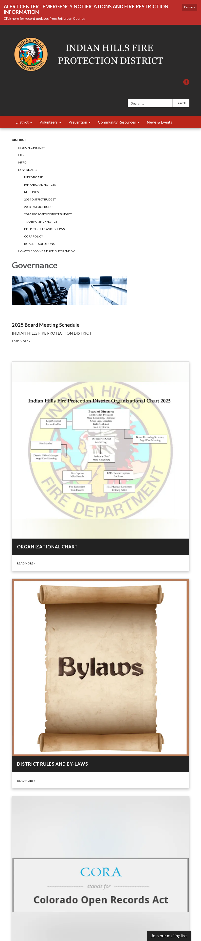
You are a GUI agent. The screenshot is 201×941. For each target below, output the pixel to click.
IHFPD (22, 162)
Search (181, 103)
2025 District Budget (40, 207)
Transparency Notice (40, 221)
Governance (28, 170)
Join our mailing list (169, 935)
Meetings (31, 192)
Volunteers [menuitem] (48, 122)
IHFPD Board (33, 177)
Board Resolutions (39, 244)
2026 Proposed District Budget (48, 214)
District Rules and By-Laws (44, 229)
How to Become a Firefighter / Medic (46, 251)
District (19, 140)
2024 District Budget (40, 199)
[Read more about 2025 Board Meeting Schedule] (100, 327)
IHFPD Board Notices (40, 184)
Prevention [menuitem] (78, 122)
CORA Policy (33, 236)
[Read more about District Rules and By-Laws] (100, 683)
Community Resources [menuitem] (117, 122)
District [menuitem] (22, 122)
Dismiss (189, 7)
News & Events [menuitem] (159, 122)
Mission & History (31, 147)
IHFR (21, 155)
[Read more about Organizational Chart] (100, 466)
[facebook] (186, 83)
